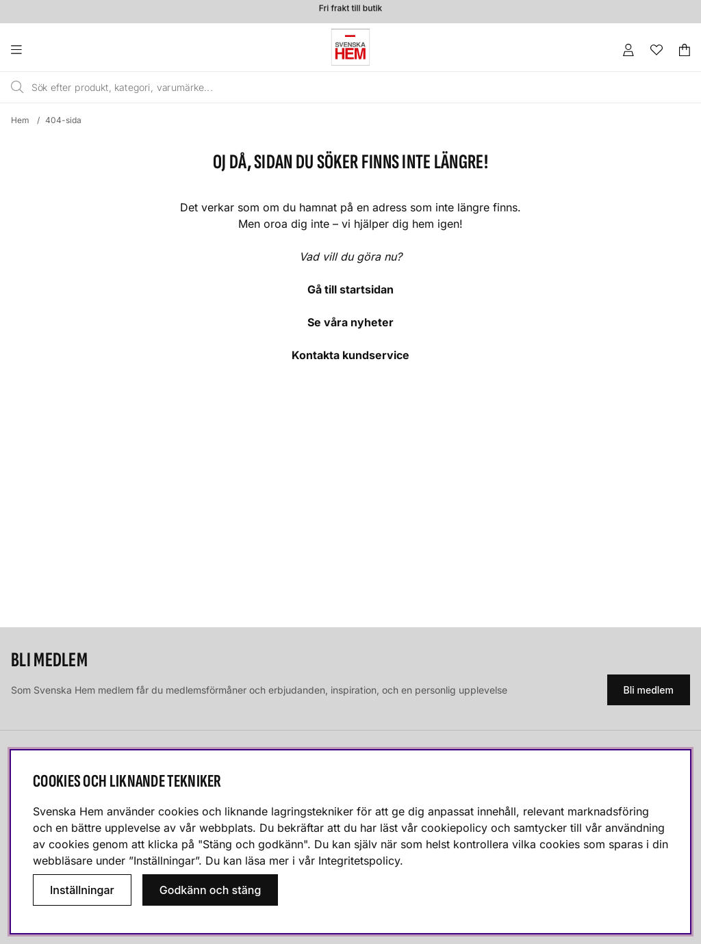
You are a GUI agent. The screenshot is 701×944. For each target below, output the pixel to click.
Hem (20, 120)
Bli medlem (649, 690)
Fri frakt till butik (350, 10)
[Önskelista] (656, 50)
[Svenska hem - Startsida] (350, 47)
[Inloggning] (628, 50)
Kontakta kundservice (350, 355)
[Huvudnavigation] (44, 50)
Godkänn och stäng (211, 890)
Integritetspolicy (359, 860)
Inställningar (82, 890)
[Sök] (308, 87)
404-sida (63, 120)
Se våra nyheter (350, 322)
